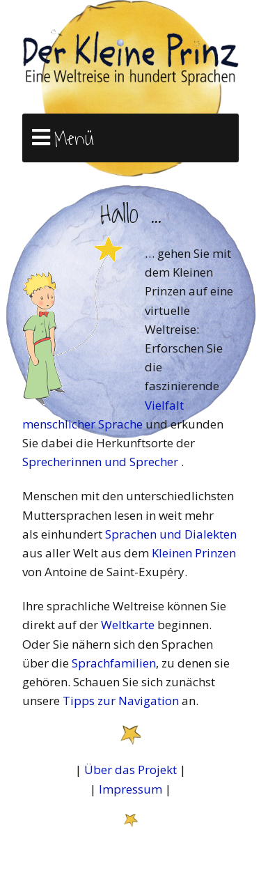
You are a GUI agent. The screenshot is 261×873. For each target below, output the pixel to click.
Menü (74, 138)
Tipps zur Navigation (121, 701)
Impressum (130, 789)
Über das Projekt (130, 770)
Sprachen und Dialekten (171, 534)
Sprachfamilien (114, 663)
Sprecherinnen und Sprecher (101, 462)
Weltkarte (128, 625)
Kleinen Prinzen (194, 553)
